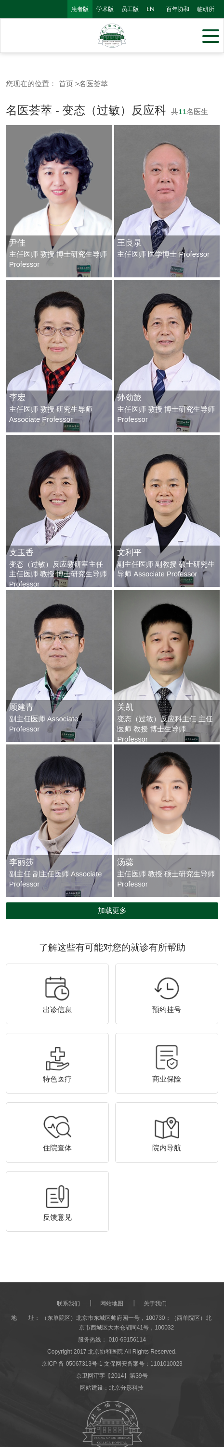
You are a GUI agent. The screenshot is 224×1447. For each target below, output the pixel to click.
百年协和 (177, 9)
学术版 (105, 9)
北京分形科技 (126, 1387)
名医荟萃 (93, 84)
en (150, 9)
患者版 (80, 9)
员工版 (130, 9)
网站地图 (111, 1303)
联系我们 (68, 1303)
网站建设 (91, 1387)
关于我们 (155, 1303)
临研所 (205, 9)
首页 (66, 84)
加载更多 (112, 910)
